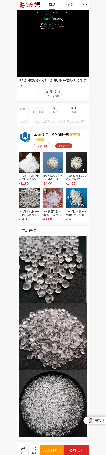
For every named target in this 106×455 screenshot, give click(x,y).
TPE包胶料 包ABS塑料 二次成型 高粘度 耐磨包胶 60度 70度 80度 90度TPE (76, 177)
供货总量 (63, 121)
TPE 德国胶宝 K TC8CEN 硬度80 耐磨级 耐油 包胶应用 (52, 213)
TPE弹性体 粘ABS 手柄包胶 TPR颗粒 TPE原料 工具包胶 (76, 213)
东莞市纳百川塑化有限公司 (51, 134)
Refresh (48, 19)
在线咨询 (64, 145)
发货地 (24, 121)
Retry (58, 19)
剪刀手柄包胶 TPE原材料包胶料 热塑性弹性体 (29, 213)
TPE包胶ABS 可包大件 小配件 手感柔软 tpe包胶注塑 (53, 177)
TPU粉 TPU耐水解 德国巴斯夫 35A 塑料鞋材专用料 (29, 177)
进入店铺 (42, 145)
